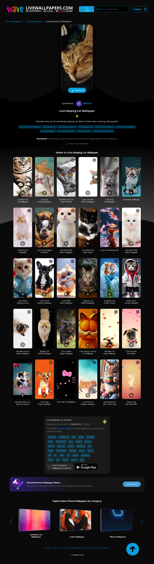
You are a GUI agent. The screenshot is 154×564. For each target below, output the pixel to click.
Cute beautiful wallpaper (125, 127)
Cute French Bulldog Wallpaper (44, 302)
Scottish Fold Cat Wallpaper (22, 200)
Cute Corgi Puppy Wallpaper (44, 403)
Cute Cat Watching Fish (109, 250)
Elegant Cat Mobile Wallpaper (44, 352)
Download (77, 90)
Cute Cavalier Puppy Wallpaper (66, 352)
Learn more (131, 484)
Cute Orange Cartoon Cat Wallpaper (87, 352)
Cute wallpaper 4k (84, 131)
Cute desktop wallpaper (104, 127)
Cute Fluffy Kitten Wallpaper (66, 302)
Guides (106, 548)
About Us (58, 548)
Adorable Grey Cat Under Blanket (66, 200)
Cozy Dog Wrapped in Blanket (44, 251)
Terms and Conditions (73, 548)
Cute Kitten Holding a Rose (23, 302)
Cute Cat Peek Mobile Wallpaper (88, 200)
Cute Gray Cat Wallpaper (109, 200)
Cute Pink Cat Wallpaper (66, 402)
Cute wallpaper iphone (67, 127)
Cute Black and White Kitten (88, 251)
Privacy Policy (89, 548)
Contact (48, 548)
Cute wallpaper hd (86, 127)
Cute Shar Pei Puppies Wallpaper (88, 403)
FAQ (99, 548)
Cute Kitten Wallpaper (131, 199)
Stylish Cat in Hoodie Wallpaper (131, 302)
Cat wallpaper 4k (49, 127)
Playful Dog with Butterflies (131, 403)
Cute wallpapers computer (103, 131)
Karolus (83, 103)
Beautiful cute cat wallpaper (29, 127)
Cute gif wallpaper (48, 131)
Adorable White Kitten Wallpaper (66, 251)
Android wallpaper (65, 428)
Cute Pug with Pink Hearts (131, 352)
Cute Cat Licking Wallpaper (44, 200)
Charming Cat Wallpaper (22, 251)
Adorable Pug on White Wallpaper (22, 352)
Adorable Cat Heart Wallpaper (109, 352)
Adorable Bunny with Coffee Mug (109, 403)
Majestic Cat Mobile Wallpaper (88, 302)
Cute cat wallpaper (34, 21)
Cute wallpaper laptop (66, 131)
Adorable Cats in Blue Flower (109, 302)
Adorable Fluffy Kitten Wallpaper (131, 251)
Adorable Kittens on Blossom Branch (22, 403)
